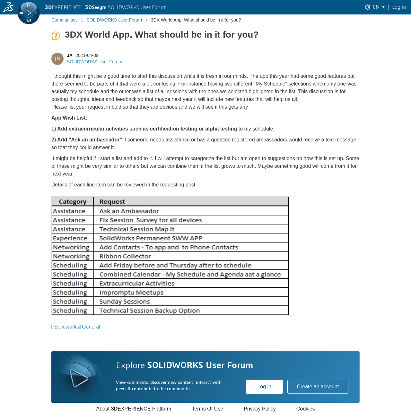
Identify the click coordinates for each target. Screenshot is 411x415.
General (91, 326)
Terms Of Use (207, 408)
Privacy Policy (260, 408)
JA (69, 55)
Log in (264, 386)
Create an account (318, 386)
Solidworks (66, 326)
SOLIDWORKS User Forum (94, 61)
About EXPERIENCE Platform (133, 408)
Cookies (305, 408)
